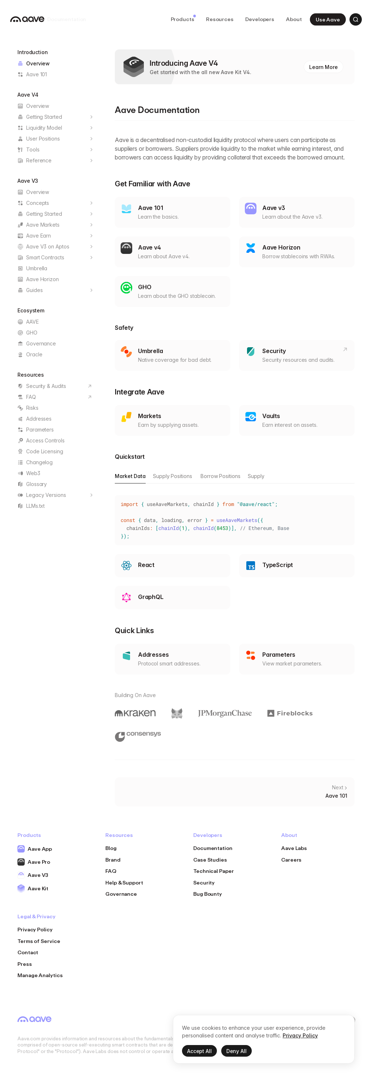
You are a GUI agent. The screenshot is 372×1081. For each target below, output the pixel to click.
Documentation (212, 848)
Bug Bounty (207, 894)
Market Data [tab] (130, 476)
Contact (27, 952)
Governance (121, 894)
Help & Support (124, 882)
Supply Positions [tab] (172, 476)
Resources (220, 19)
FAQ (110, 871)
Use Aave (328, 19)
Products (183, 18)
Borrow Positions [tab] (220, 476)
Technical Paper (213, 871)
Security (204, 882)
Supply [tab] (256, 476)
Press (24, 964)
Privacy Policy (35, 929)
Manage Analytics (40, 975)
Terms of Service (38, 941)
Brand (113, 860)
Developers (259, 19)
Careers (291, 860)
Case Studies (210, 860)
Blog (111, 848)
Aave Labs (294, 848)
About (294, 19)
